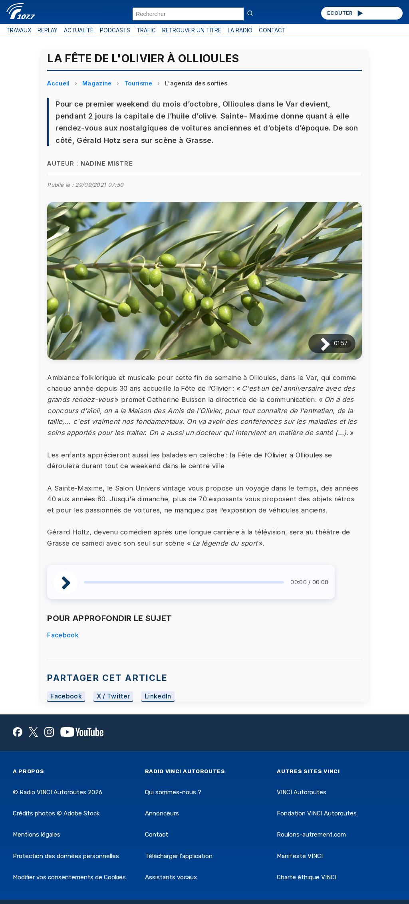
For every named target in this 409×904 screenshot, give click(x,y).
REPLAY (48, 30)
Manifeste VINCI (300, 856)
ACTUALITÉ (78, 30)
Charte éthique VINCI (306, 877)
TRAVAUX (18, 30)
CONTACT (272, 30)
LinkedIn (158, 696)
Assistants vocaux (171, 877)
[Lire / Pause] (319, 343)
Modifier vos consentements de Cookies (69, 877)
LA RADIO (240, 30)
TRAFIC (146, 30)
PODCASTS (115, 30)
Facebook (63, 635)
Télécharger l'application (178, 856)
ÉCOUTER (345, 13)
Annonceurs (162, 813)
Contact (156, 834)
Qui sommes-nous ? (173, 792)
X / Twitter (113, 696)
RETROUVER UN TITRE (191, 30)
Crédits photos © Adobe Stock (56, 813)
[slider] (184, 582)
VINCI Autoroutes (301, 792)
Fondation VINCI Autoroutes (317, 813)
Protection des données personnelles (66, 856)
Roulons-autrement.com (311, 834)
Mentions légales (36, 834)
